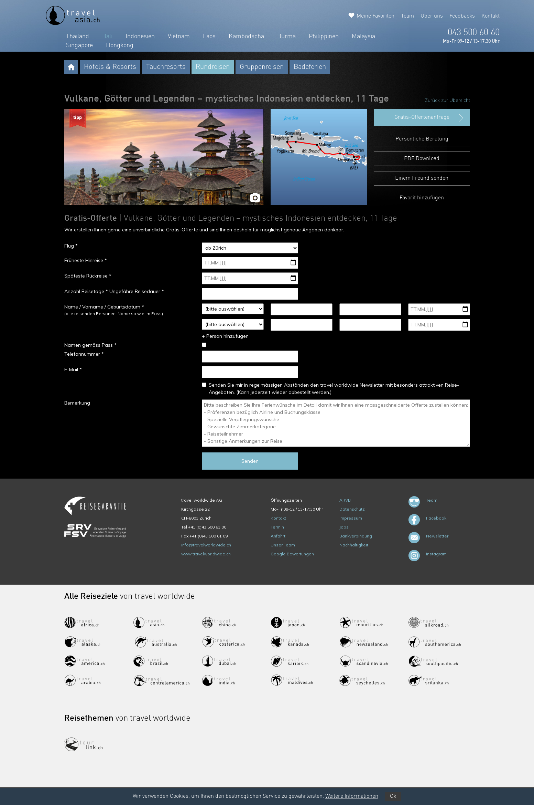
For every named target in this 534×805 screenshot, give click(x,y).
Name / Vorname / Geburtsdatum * (104, 307)
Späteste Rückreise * (87, 276)
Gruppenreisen (262, 67)
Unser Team (283, 544)
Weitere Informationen (351, 796)
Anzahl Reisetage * (86, 291)
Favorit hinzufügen (422, 198)
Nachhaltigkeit (353, 544)
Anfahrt (278, 536)
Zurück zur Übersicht (447, 100)
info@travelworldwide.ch (206, 544)
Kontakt (490, 16)
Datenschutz (352, 509)
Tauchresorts (166, 67)
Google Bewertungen (292, 553)
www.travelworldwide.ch (206, 553)
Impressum (350, 518)
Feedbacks (462, 16)
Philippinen (324, 36)
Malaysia (363, 36)
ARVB (345, 500)
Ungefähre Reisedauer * (136, 291)
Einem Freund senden (421, 178)
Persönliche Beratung (421, 139)
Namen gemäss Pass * (90, 345)
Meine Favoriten (375, 16)
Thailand (77, 36)
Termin (277, 527)
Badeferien (310, 67)
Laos (209, 36)
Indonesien (140, 36)
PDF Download (421, 158)
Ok (393, 796)
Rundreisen (213, 67)
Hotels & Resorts (110, 67)
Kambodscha (246, 36)
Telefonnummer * (84, 354)
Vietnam (179, 36)
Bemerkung (77, 403)
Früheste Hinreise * (85, 260)
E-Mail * (73, 369)
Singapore (79, 45)
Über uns (432, 16)
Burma (286, 36)
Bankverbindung (355, 536)
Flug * (71, 246)
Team (407, 16)
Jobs (344, 527)
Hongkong (119, 45)
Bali (107, 36)
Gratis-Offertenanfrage (429, 118)
